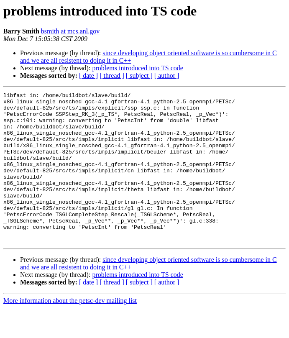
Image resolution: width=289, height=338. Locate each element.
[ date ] (88, 75)
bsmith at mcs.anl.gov (70, 31)
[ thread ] (112, 75)
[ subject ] (139, 75)
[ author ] (166, 75)
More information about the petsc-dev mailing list (70, 330)
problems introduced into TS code (137, 68)
